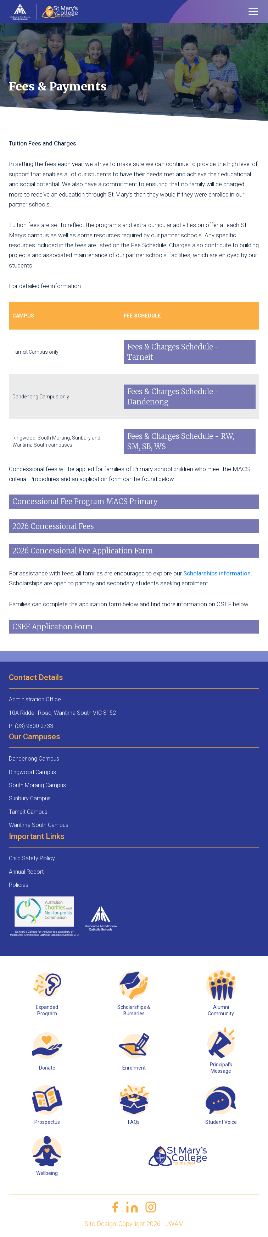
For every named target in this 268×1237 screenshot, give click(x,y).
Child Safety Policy (32, 858)
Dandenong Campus (34, 758)
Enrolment (134, 1068)
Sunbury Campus (30, 798)
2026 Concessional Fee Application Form (82, 550)
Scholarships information (217, 573)
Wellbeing (47, 1173)
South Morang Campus (37, 785)
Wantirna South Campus (38, 825)
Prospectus (47, 1122)
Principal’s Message (221, 1068)
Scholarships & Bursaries (133, 1010)
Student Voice (221, 1122)
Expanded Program (47, 1010)
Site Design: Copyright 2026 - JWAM (134, 1223)
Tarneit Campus (28, 811)
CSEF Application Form (52, 626)
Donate (47, 1068)
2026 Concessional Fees (53, 526)
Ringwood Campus (32, 772)
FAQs (134, 1122)
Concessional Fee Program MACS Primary (85, 501)
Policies (18, 885)
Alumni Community (221, 1010)
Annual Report (26, 871)
